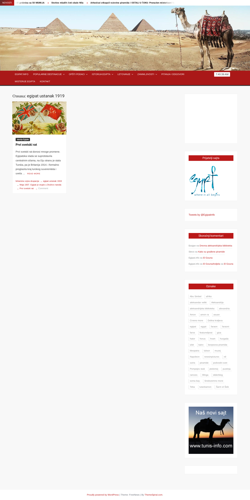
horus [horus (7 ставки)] (203, 338)
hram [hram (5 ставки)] (212, 338)
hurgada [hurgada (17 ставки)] (224, 338)
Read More (33, 174)
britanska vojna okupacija (27, 181)
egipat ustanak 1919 (52, 181)
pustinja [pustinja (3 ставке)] (227, 369)
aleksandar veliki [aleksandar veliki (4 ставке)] (198, 302)
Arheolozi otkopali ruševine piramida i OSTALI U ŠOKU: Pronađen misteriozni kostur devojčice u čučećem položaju (154, 2)
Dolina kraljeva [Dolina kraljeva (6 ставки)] (215, 320)
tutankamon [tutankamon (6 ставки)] (205, 387)
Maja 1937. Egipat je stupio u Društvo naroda (40, 185)
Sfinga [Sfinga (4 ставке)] (205, 375)
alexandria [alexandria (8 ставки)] (224, 308)
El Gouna (208, 257)
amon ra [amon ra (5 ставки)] (204, 314)
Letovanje (124, 74)
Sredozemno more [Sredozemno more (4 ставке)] (213, 381)
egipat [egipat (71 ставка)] (193, 326)
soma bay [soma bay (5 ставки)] (195, 381)
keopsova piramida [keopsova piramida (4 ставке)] (217, 344)
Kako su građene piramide (211, 251)
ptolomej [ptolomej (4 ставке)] (214, 369)
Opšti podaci (77, 74)
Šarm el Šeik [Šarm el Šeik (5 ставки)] (222, 387)
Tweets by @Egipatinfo (202, 214)
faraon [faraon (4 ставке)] (214, 326)
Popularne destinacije (47, 74)
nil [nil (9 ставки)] (225, 356)
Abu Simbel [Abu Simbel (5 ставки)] (195, 296)
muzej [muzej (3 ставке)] (218, 350)
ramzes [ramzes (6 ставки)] (193, 375)
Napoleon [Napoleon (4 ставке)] (195, 356)
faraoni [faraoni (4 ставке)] (225, 326)
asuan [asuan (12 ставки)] (216, 314)
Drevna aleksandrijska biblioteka (216, 245)
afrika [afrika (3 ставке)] (209, 296)
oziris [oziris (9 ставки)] (192, 362)
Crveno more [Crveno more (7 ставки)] (196, 320)
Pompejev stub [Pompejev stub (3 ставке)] (197, 369)
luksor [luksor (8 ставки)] (207, 350)
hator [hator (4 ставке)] (192, 338)
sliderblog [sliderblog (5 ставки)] (218, 375)
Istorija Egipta (101, 74)
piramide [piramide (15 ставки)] (204, 362)
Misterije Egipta (25, 81)
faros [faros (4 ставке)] (192, 332)
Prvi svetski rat (26, 144)
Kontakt (45, 81)
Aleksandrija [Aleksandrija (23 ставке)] (217, 302)
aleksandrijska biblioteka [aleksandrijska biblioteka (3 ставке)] (202, 308)
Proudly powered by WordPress (103, 494)
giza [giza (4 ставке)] (219, 332)
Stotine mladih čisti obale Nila (71, 2)
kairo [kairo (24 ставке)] (201, 344)
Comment (43, 188)
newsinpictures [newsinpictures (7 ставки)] (211, 356)
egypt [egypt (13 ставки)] (203, 326)
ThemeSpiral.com (153, 494)
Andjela (216, 264)
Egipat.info (21, 74)
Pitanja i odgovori (172, 74)
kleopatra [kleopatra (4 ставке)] (194, 350)
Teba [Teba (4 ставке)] (192, 387)
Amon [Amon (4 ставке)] (193, 314)
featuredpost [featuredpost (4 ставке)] (206, 332)
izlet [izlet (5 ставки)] (192, 344)
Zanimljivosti (145, 74)
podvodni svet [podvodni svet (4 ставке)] (220, 362)
